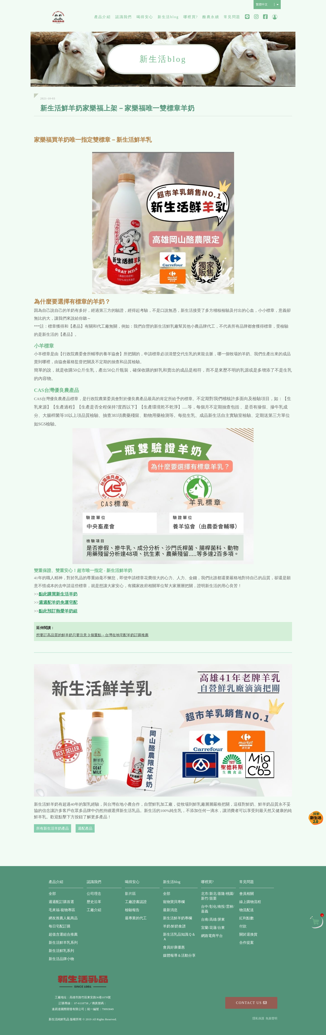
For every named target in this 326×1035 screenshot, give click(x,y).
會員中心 (274, 17)
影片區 (130, 894)
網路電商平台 (212, 936)
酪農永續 (210, 17)
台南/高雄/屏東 (213, 919)
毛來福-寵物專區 (62, 910)
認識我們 (123, 17)
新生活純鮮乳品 (58, 17)
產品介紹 (102, 17)
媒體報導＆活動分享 (179, 955)
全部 (52, 894)
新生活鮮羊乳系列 (63, 942)
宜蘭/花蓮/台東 (213, 927)
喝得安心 (145, 17)
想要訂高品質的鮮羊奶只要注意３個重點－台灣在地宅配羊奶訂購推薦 (92, 635)
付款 (243, 926)
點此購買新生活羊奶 (58, 594)
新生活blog (168, 17)
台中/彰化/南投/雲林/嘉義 (217, 909)
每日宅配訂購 (59, 926)
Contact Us (251, 1003)
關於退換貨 (248, 934)
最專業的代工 (136, 918)
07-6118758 (81, 1003)
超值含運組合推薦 (63, 934)
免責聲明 (271, 1018)
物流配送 (246, 910)
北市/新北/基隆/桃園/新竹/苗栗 (217, 896)
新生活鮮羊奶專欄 (177, 918)
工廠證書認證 (136, 902)
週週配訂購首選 (61, 902)
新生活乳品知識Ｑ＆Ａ (179, 936)
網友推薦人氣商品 (63, 918)
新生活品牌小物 (61, 959)
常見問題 (232, 17)
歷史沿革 (94, 902)
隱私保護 (258, 1018)
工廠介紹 (94, 910)
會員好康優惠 (174, 947)
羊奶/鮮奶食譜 (174, 926)
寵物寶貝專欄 (174, 902)
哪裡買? (190, 17)
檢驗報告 (132, 910)
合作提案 (246, 942)
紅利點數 (246, 918)
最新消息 (170, 910)
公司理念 (94, 894)
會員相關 (246, 894)
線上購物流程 (250, 902)
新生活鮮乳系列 (61, 951)
